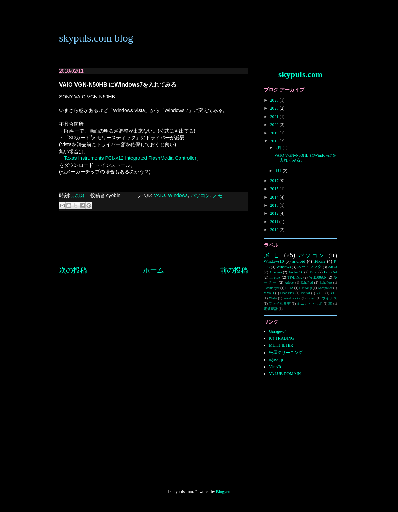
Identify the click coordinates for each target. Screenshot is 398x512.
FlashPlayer (271, 288)
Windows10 (274, 261)
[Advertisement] (153, 245)
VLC (334, 293)
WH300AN (317, 277)
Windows (178, 195)
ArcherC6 (295, 272)
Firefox (274, 277)
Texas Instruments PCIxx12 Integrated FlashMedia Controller (130, 158)
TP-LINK (294, 277)
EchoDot (330, 272)
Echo (313, 272)
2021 (275, 116)
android (298, 261)
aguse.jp (276, 359)
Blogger (222, 491)
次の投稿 (73, 270)
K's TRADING (281, 338)
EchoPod (307, 282)
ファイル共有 (280, 303)
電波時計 (271, 309)
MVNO (269, 293)
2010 (275, 229)
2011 (275, 221)
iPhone (319, 261)
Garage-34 (278, 331)
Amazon (275, 272)
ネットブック (309, 267)
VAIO (159, 195)
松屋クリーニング (286, 352)
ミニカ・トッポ (309, 303)
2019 (275, 133)
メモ (217, 195)
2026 (275, 100)
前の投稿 (234, 270)
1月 (279, 170)
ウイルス (329, 298)
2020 (275, 124)
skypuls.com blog (96, 38)
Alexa (332, 267)
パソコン (200, 195)
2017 (275, 180)
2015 (275, 188)
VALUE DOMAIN (285, 373)
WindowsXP (291, 298)
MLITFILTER (281, 345)
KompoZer (325, 288)
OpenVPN (287, 293)
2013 (275, 205)
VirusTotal (277, 366)
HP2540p (305, 288)
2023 (275, 108)
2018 (275, 141)
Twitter (305, 293)
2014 (275, 197)
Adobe (289, 282)
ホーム (153, 270)
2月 (279, 148)
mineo (311, 298)
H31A (289, 288)
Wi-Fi (273, 298)
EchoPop (326, 282)
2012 (275, 213)
